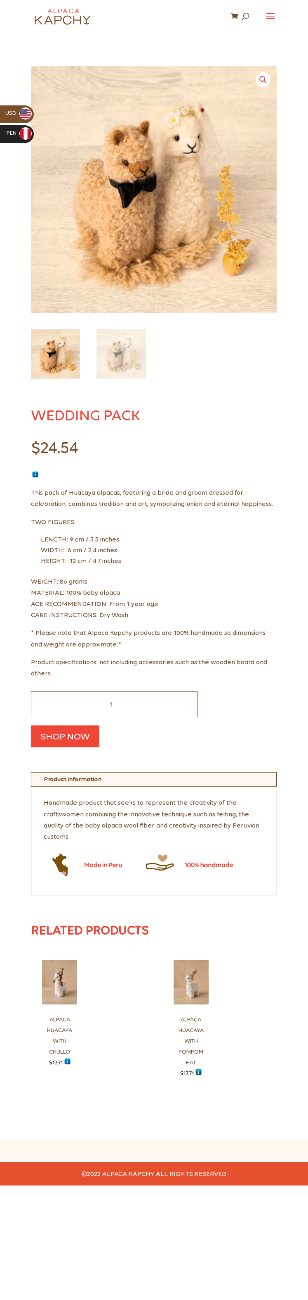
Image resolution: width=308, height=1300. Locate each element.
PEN (19, 132)
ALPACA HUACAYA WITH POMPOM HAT (191, 1041)
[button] (263, 79)
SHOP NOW (65, 736)
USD (18, 113)
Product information (72, 779)
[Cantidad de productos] (114, 704)
